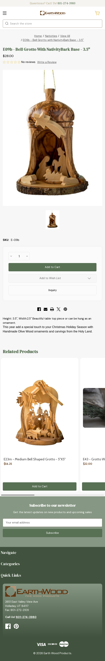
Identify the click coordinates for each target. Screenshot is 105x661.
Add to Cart (39, 486)
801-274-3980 (66, 3)
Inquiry (53, 290)
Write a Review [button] (46, 62)
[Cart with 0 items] (97, 13)
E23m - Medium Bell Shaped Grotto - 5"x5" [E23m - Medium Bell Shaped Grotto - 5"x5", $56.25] (35, 459)
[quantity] (19, 256)
